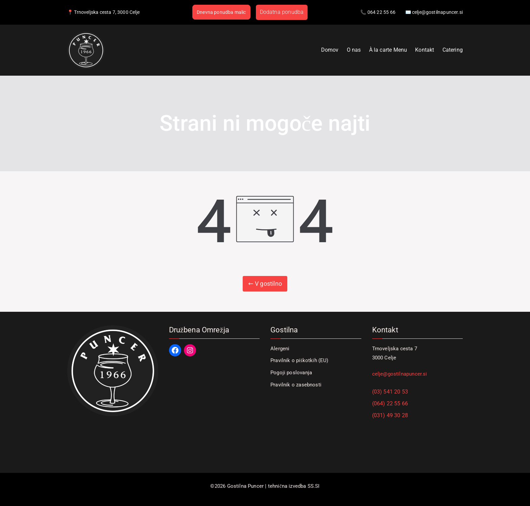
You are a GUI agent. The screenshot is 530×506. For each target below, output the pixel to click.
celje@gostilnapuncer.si (399, 374)
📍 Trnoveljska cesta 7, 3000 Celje (103, 12)
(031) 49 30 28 (390, 415)
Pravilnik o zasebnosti (295, 385)
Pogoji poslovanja (291, 373)
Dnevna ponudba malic (221, 12)
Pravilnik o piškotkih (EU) (299, 360)
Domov (330, 50)
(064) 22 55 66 (390, 403)
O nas (354, 50)
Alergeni (279, 349)
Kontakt (424, 50)
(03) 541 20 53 (390, 391)
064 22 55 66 (381, 12)
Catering (452, 50)
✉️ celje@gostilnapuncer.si (434, 12)
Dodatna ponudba (282, 12)
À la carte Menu (388, 50)
